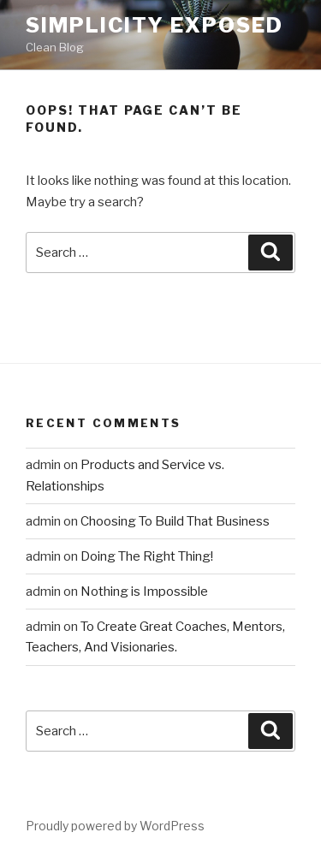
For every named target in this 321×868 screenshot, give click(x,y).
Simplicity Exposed (154, 25)
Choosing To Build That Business (175, 521)
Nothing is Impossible (144, 591)
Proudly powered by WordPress (115, 825)
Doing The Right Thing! (146, 556)
